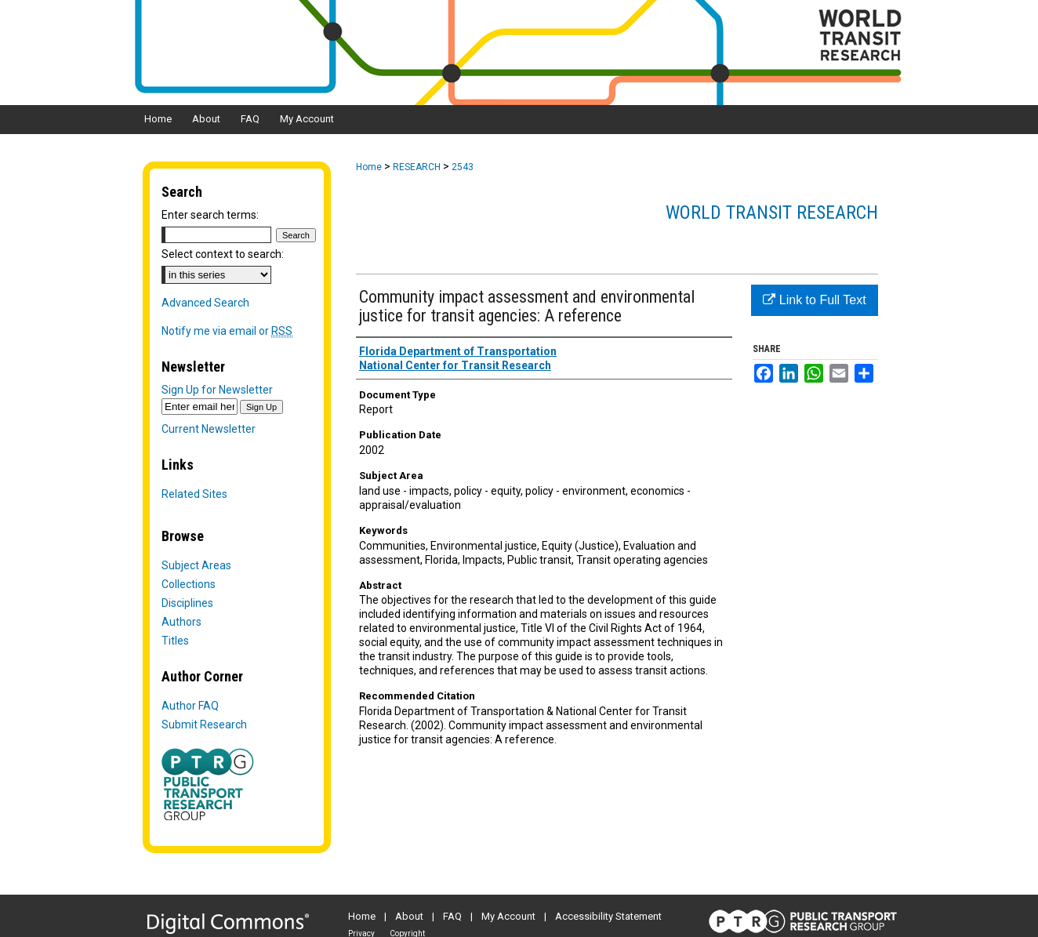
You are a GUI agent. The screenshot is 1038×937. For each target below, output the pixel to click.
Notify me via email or (227, 331)
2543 (463, 167)
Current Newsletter (209, 429)
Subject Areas (196, 565)
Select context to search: (223, 254)
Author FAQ (190, 705)
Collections (189, 584)
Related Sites (194, 494)
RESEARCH (417, 167)
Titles (175, 640)
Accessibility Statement (608, 916)
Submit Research (204, 724)
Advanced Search (205, 302)
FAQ (452, 916)
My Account (508, 916)
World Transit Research (772, 212)
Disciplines (187, 603)
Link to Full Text (814, 300)
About (409, 916)
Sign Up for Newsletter (217, 389)
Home (369, 167)
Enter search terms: (210, 215)
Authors (181, 622)
